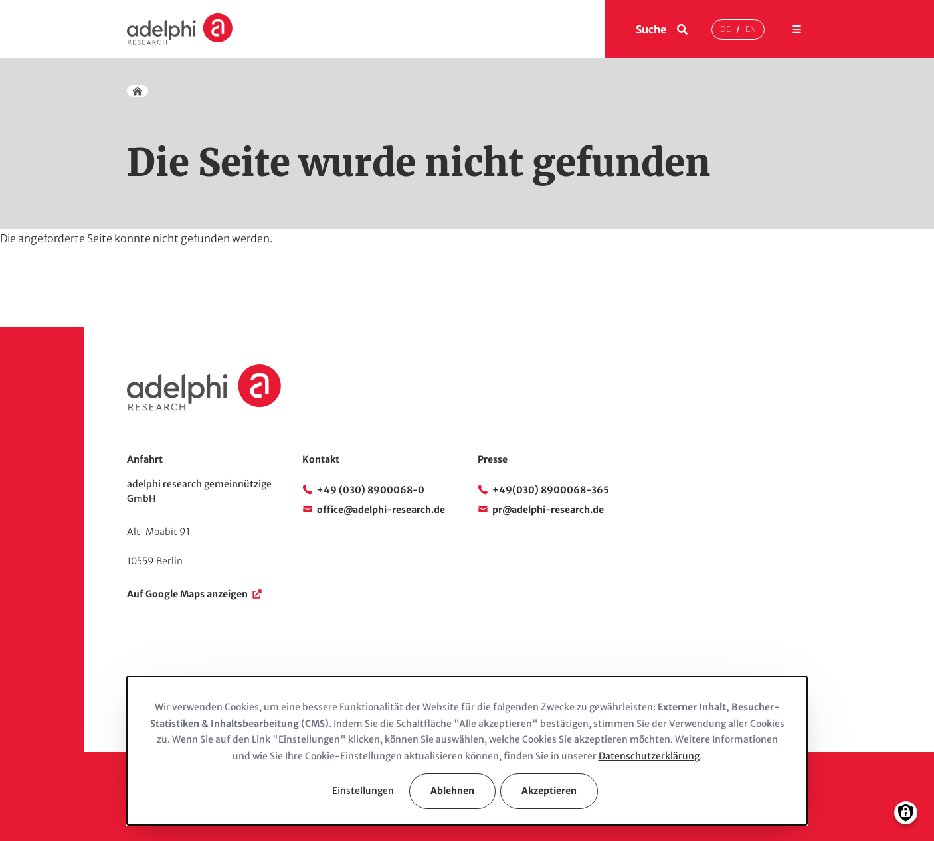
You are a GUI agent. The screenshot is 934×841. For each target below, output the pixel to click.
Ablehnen (452, 791)
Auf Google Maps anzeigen (187, 594)
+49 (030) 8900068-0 (370, 490)
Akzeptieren (549, 791)
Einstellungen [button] (363, 791)
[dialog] (467, 750)
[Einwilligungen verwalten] (905, 812)
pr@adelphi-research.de (548, 510)
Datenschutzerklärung (649, 756)
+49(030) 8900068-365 (550, 490)
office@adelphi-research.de (381, 510)
